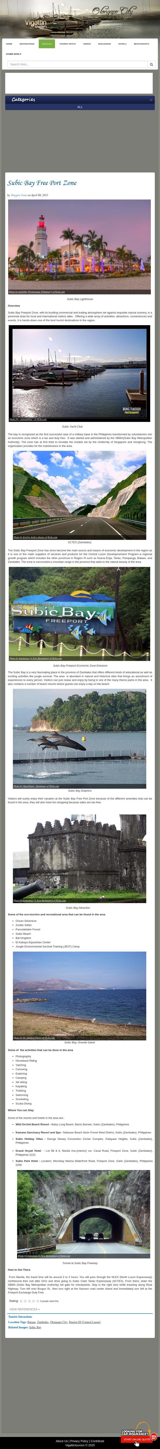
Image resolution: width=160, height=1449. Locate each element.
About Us (62, 1441)
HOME (9, 44)
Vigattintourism (74, 1445)
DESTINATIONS (27, 44)
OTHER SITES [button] (13, 54)
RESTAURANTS (141, 44)
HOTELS (122, 44)
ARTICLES (47, 44)
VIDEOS (87, 44)
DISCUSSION (104, 44)
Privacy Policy (79, 1441)
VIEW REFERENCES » (24, 1309)
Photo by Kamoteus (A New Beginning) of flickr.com (36, 658)
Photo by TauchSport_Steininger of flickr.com (36, 786)
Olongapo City (59, 1322)
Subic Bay (35, 1327)
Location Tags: (18, 1322)
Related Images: (18, 1327)
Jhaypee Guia (19, 195)
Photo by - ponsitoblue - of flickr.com (28, 419)
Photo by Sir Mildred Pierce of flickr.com (34, 1037)
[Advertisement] (79, 83)
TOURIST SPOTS (67, 44)
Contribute (97, 1441)
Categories (23, 99)
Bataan (32, 1322)
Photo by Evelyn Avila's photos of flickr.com (36, 537)
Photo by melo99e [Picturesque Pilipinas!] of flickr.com (37, 291)
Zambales (42, 1322)
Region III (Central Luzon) (84, 1322)
